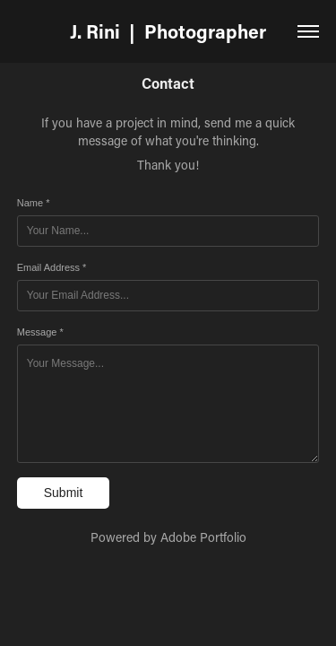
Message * (40, 332)
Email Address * (52, 267)
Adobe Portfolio (203, 537)
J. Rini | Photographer (168, 31)
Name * (33, 202)
